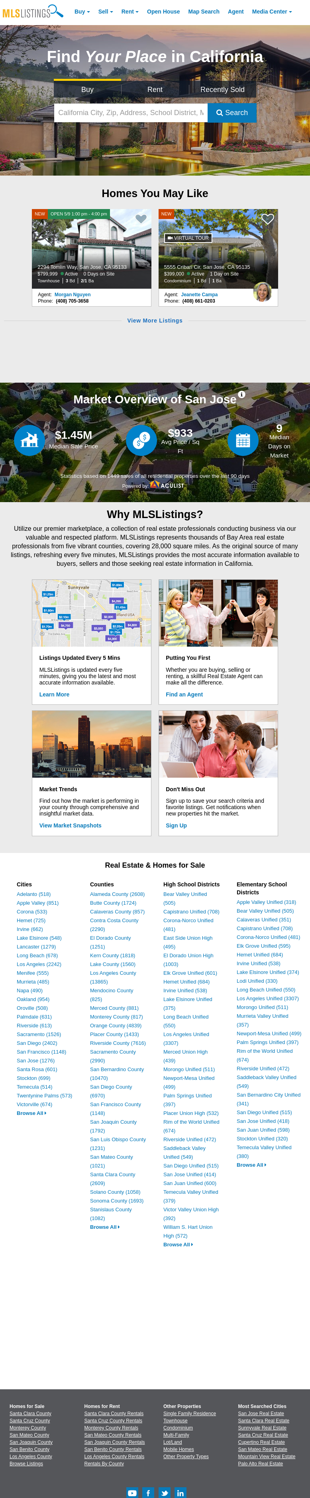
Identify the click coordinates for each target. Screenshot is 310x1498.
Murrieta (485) (33, 982)
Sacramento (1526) (39, 1034)
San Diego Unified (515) (191, 1166)
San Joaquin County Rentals (114, 1442)
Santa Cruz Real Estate (263, 1435)
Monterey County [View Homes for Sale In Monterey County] (28, 1428)
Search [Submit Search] (232, 113)
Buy (80, 11)
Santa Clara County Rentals (114, 1413)
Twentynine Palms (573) (44, 1096)
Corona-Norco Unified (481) (268, 937)
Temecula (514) (35, 1087)
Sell (103, 11)
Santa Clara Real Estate (264, 1421)
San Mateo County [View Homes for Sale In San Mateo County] (29, 1435)
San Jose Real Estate (261, 1413)
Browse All (32, 1113)
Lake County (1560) (112, 964)
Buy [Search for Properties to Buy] (87, 90)
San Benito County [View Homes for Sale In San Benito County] (29, 1449)
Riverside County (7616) (118, 1043)
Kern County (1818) (112, 955)
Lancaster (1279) (36, 947)
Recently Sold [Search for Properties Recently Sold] (222, 90)
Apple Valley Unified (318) (266, 902)
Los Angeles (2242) (39, 964)
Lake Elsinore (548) (39, 938)
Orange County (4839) (115, 1026)
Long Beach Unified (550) (266, 990)
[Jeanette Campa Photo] (263, 288)
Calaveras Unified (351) (264, 920)
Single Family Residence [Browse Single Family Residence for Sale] (189, 1413)
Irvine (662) (30, 929)
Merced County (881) (114, 1008)
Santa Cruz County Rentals (113, 1421)
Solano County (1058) (115, 1192)
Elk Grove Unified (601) (190, 973)
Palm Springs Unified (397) (267, 1042)
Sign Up (176, 825)
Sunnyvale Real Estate (262, 1428)
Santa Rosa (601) (37, 1069)
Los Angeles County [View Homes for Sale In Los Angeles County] (31, 1456)
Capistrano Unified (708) (191, 912)
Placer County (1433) (114, 1034)
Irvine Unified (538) (185, 990)
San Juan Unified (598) (263, 1130)
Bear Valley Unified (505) (265, 911)
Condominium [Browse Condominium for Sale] (178, 1428)
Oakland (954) (33, 999)
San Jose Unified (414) (189, 1174)
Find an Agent (184, 694)
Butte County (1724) (113, 903)
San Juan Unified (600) (189, 1183)
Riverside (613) (34, 1026)
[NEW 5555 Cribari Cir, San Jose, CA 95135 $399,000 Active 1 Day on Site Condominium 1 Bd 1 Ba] (218, 249)
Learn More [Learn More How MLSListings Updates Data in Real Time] (54, 694)
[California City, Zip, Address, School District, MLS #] (131, 113)
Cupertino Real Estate (261, 1442)
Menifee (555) (33, 973)
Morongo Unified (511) (189, 1069)
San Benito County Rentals (113, 1449)
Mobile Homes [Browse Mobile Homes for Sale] (178, 1449)
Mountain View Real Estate (267, 1456)
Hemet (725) (31, 920)
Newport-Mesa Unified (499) (269, 1033)
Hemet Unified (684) (186, 982)
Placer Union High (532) (191, 1113)
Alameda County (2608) (117, 894)
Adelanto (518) (34, 894)
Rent (128, 11)
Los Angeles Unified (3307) (268, 998)
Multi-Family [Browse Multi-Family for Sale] (176, 1435)
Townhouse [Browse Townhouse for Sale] (175, 1421)
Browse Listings (26, 1464)
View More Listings (154, 320)
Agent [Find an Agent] (236, 11)
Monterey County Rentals (111, 1428)
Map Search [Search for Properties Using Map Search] (204, 11)
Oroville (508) (32, 1008)
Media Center (269, 11)
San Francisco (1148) (41, 1052)
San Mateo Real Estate (262, 1449)
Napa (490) (30, 990)
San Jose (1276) (36, 1061)
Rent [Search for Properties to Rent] (155, 90)
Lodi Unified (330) (257, 981)
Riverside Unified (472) (189, 1139)
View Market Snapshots (70, 825)
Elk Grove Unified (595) (263, 946)
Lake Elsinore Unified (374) (268, 972)
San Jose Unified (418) (263, 1121)
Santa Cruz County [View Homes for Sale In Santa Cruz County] (30, 1421)
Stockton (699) (34, 1078)
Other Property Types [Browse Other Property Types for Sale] (186, 1456)
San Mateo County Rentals (112, 1435)
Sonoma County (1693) (116, 1201)
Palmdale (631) (34, 1017)
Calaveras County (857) (117, 912)
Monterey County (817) (116, 1017)
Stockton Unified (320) (262, 1139)
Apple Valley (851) (38, 903)
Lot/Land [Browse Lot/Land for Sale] (172, 1442)
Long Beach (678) (37, 955)
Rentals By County (104, 1464)
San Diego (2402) (37, 1043)
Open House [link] (163, 11)
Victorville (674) (34, 1104)
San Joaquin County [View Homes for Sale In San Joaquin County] (31, 1442)
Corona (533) (32, 912)
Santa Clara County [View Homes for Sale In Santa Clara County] (30, 1413)
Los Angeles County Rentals (114, 1456)
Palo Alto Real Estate (260, 1464)
